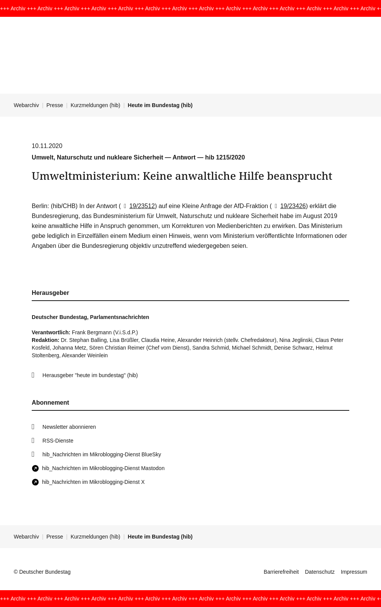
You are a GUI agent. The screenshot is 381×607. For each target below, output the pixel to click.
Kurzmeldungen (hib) (95, 105)
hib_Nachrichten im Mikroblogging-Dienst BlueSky (101, 454)
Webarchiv (26, 105)
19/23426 (289, 206)
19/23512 (138, 206)
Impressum (354, 572)
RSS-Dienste (57, 441)
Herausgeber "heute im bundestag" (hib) (90, 375)
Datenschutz (320, 572)
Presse (55, 105)
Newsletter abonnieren (69, 427)
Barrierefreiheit (281, 572)
